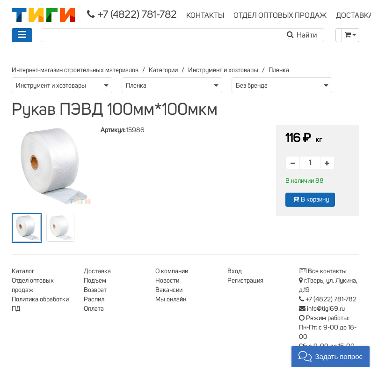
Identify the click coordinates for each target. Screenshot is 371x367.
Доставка (97, 271)
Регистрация (245, 280)
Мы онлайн (170, 299)
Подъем (95, 280)
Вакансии (168, 290)
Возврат (95, 290)
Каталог (23, 271)
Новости (167, 280)
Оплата (94, 309)
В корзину (310, 199)
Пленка (279, 70)
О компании (171, 271)
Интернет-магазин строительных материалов (75, 70)
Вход (234, 271)
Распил (94, 299)
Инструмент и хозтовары (223, 70)
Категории (163, 70)
